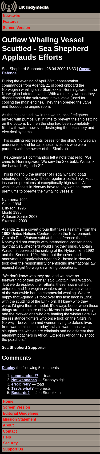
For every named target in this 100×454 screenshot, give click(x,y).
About (8, 425)
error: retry (21, 384)
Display (8, 368)
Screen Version (16, 28)
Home (8, 401)
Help (7, 437)
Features (11, 22)
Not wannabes (24, 380)
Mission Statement (19, 419)
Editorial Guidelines (20, 413)
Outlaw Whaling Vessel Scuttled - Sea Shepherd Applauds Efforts (45, 48)
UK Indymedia (33, 7)
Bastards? (20, 393)
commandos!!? (24, 376)
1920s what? (22, 388)
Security (10, 443)
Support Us (13, 449)
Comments (16, 357)
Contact (10, 431)
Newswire (11, 16)
